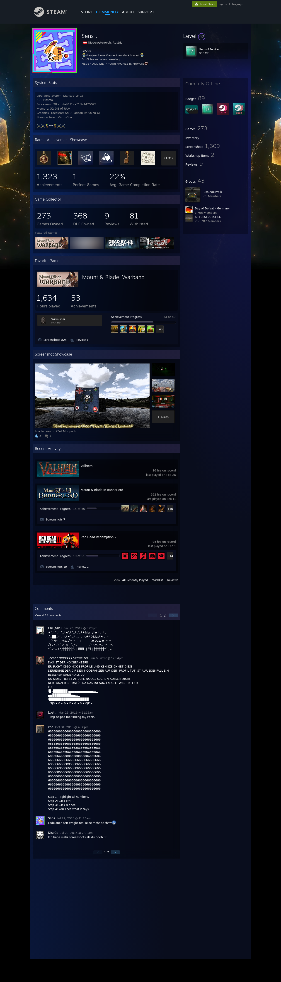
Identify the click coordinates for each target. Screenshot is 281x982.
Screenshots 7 (55, 519)
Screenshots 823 (55, 339)
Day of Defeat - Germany (212, 208)
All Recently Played (135, 580)
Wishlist (157, 580)
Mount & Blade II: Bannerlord (102, 490)
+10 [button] (170, 509)
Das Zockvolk (212, 192)
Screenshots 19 (56, 566)
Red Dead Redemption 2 (98, 537)
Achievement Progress (126, 317)
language (237, 4)
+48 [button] (159, 329)
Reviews (172, 580)
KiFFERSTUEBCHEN (208, 216)
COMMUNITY (107, 12)
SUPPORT (146, 12)
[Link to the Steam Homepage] (54, 15)
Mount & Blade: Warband (113, 277)
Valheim (86, 466)
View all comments (48, 615)
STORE (87, 12)
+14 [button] (170, 556)
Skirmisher (58, 319)
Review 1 (82, 339)
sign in (223, 4)
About (128, 12)
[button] (215, 35)
